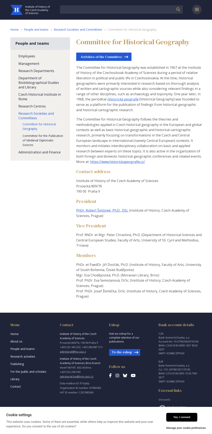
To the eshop (122, 352)
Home (14, 29)
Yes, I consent (181, 417)
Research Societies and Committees (78, 29)
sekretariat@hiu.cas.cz (73, 351)
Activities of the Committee (101, 56)
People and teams (36, 29)
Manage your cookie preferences (186, 427)
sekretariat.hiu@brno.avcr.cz (76, 376)
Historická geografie (123, 99)
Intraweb (164, 399)
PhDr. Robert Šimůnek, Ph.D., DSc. (102, 210)
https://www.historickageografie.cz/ (117, 161)
